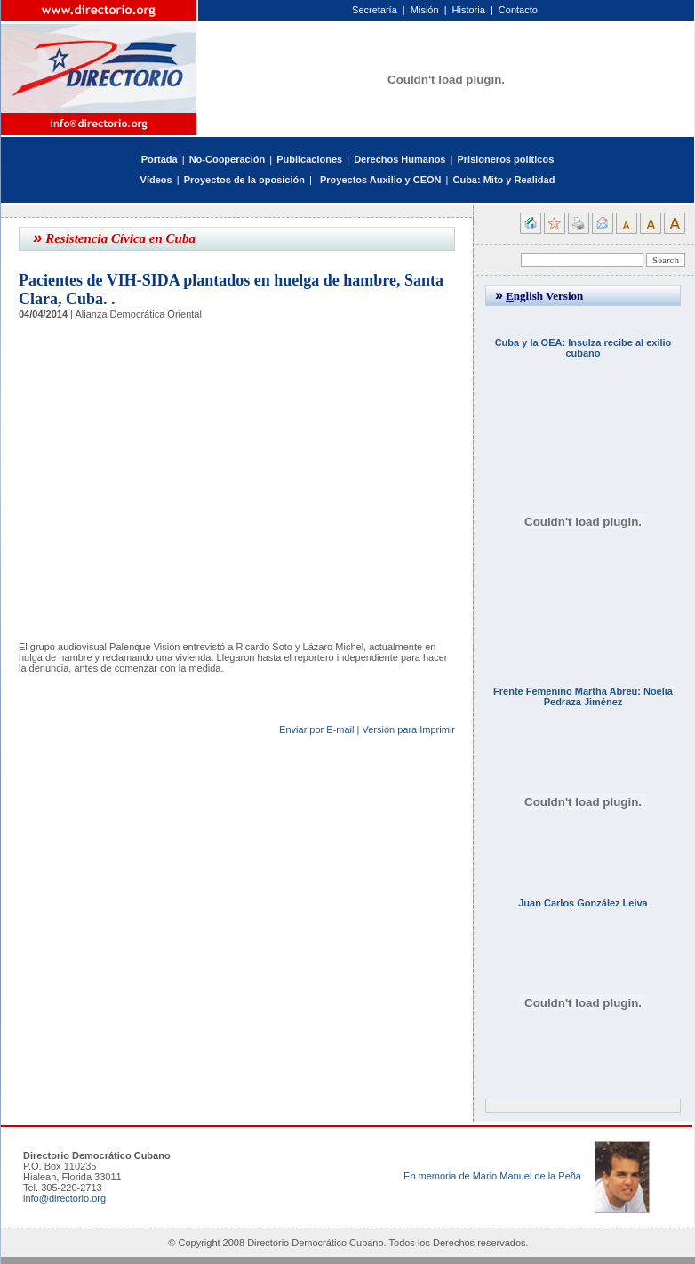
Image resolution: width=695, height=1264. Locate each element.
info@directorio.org (64, 1198)
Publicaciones (309, 159)
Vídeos (156, 179)
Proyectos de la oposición (244, 179)
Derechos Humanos (399, 159)
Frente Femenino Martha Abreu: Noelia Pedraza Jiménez (583, 696)
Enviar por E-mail (316, 729)
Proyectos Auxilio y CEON (381, 179)
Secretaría (374, 9)
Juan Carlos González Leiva (583, 903)
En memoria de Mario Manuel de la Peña (492, 1176)
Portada (159, 159)
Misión (425, 9)
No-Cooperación (227, 159)
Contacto (518, 9)
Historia (468, 9)
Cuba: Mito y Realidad (503, 179)
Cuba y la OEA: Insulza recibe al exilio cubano (583, 347)
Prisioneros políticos (505, 159)
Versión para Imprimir (408, 729)
